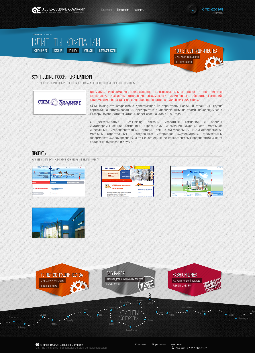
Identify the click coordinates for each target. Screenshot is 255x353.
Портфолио (123, 10)
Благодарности (107, 50)
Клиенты (72, 50)
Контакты (139, 10)
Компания (106, 10)
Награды (88, 50)
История (58, 50)
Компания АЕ (40, 50)
